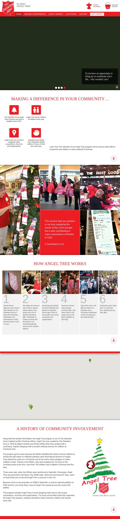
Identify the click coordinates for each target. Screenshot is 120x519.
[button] (31, 407)
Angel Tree (23, 5)
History (83, 14)
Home (19, 14)
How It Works (56, 14)
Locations (71, 14)
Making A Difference (35, 14)
